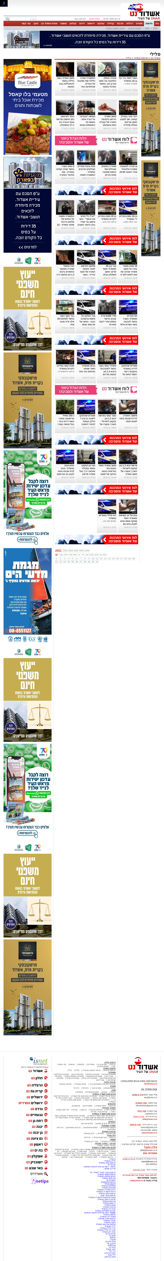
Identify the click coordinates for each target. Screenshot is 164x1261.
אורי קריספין (135, 1125)
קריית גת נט (111, 1234)
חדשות (149, 23)
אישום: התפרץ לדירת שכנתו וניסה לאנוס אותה (128, 418)
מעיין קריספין (110, 1257)
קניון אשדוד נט (76, 1157)
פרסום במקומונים (108, 1182)
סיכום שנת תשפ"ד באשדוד (104, 1114)
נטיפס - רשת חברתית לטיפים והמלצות (100, 1167)
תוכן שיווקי (111, 1133)
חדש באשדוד (89, 1133)
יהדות (92, 1151)
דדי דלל (112, 1251)
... (136, 175)
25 (73, 562)
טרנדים (87, 1137)
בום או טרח (102, 1064)
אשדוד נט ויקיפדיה (107, 1216)
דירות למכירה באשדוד (106, 1190)
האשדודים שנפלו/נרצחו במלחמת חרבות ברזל (94, 1119)
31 (97, 562)
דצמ (105, 555)
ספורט (139, 23)
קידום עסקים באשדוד (106, 1176)
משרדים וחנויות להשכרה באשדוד (102, 1197)
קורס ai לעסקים (62, 1149)
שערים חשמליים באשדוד (105, 1211)
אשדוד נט (155, 57)
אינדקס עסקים (68, 1151)
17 (121, 559)
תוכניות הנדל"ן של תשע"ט (75, 1153)
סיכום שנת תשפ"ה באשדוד (104, 1147)
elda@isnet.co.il (150, 1119)
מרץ (65, 555)
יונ (79, 555)
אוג (87, 555)
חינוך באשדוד (91, 1157)
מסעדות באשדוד (109, 1188)
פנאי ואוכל (82, 1151)
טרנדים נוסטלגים (73, 1127)
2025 (81, 551)
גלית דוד (112, 1247)
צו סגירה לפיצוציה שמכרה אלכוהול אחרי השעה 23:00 (128, 169)
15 (113, 559)
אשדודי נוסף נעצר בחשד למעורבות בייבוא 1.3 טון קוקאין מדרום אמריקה (107, 371)
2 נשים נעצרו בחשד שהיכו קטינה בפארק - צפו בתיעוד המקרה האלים (65, 172)
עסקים (100, 23)
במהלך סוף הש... (109, 521)
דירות (82, 23)
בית (157, 23)
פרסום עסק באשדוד (107, 1163)
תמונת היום (87, 1106)
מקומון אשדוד (110, 1184)
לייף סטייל (111, 1135)
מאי (74, 555)
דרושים (90, 23)
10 (93, 559)
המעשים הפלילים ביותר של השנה (86, 1155)
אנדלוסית (112, 1245)
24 (69, 562)
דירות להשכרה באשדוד (106, 1192)
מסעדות (112, 1072)
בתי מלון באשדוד (109, 1178)
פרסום (113, 1238)
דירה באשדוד (110, 1226)
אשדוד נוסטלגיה (108, 1125)
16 (117, 559)
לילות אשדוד (101, 1106)
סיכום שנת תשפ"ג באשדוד (104, 1094)
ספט (92, 555)
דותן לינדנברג (110, 1253)
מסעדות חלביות (92, 1074)
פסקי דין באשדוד (108, 1141)
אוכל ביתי (109, 1076)
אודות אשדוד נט (49, 23)
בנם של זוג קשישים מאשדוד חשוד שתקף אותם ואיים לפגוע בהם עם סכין (128, 521)
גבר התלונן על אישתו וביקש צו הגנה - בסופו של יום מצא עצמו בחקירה (87, 322)
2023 (71, 551)
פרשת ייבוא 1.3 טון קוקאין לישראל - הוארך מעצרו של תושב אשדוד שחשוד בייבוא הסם (128, 471)
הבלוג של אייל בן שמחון (106, 1123)
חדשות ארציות (134, 28)
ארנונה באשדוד (109, 1207)
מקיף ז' (113, 1239)
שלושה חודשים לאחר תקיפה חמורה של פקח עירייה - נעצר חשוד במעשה (87, 272)
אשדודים (90, 1064)
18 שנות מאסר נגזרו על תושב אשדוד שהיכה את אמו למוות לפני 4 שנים (128, 272)
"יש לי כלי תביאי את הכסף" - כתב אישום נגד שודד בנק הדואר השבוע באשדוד (86, 222)
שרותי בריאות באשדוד (106, 1199)
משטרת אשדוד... (130, 84)
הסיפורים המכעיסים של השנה (97, 1100)
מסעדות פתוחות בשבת (74, 1076)
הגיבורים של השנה (108, 1096)
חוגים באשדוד (80, 1084)
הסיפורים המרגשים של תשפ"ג (84, 1096)
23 (65, 562)
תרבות (120, 23)
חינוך (35, 23)
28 (85, 562)
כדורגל (76, 1088)
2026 (87, 551)
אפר (70, 555)
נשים (114, 1151)
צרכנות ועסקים (109, 1131)
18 (125, 559)
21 (56, 562)
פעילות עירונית (96, 1110)
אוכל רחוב (100, 1080)
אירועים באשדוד (109, 1201)
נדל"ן (147, 28)
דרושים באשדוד (109, 1203)
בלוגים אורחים (87, 1123)
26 (77, 562)
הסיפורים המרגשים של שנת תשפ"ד (98, 1118)
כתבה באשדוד (109, 1222)
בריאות (84, 1110)
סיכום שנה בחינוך (100, 1098)
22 (60, 562)
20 (134, 559)
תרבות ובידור (110, 1082)
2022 (65, 551)
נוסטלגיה (79, 1092)
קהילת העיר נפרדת (99, 1112)
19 (129, 559)
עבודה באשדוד (109, 1220)
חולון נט (112, 1236)
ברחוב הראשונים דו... (65, 371)
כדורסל (85, 1088)
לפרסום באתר (80, 19)
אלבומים (112, 1104)
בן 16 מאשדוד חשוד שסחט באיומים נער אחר (87, 368)
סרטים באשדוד (106, 1157)
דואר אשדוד (111, 1249)
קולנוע (73, 23)
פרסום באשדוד (109, 1215)
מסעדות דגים (77, 1074)
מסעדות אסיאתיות (94, 1076)
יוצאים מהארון (103, 1066)
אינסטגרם (76, 1106)
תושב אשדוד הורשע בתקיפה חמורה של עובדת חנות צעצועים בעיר (107, 122)
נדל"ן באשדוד (110, 1161)
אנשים (72, 1064)
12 (101, 559)
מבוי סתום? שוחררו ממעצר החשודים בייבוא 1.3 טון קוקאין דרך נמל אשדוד (65, 272)
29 (89, 562)
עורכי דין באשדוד (91, 1141)
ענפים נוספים (110, 1088)
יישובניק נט (111, 1180)
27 (81, 562)
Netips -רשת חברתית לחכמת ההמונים (100, 1213)
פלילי (155, 28)
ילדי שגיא (112, 1255)
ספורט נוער (96, 1088)
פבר (61, 555)
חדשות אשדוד (141, 57)
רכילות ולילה (110, 1062)
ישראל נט (112, 1165)
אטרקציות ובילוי (100, 1137)
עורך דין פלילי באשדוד (106, 1230)
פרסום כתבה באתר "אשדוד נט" (103, 1172)
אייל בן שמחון (110, 1168)
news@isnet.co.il (149, 1133)
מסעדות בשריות (109, 1074)
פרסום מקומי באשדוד (107, 1174)
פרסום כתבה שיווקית (107, 1218)
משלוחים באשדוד (108, 1186)
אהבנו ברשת (103, 1151)
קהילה (110, 23)
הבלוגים (112, 1121)
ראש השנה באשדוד (98, 1153)
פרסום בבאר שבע (108, 1195)
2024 (76, 551)
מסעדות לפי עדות (89, 1078)
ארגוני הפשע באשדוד (115, 28)
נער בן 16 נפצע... (129, 222)
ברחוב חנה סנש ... (108, 222)
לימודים (100, 1133)
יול (83, 555)
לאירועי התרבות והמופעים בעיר (102, 1084)
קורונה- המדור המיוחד (106, 1145)
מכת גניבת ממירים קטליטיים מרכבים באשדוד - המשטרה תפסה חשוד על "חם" (86, 172)
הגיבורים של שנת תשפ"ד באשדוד (101, 1116)
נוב (100, 555)
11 (97, 559)
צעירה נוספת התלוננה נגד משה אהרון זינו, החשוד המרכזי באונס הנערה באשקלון (107, 84)
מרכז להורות (110, 1241)
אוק (96, 555)
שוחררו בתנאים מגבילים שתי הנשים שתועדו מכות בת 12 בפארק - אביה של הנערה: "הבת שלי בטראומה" (107, 175)
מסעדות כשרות (72, 1078)
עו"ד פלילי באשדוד (107, 1228)
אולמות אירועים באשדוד (106, 1224)
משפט (63, 23)
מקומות (81, 1064)
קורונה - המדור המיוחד (105, 1143)
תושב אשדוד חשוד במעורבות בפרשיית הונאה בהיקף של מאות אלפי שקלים (107, 471)
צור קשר (25, 23)
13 (105, 559)
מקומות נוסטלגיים (108, 1127)
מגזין (113, 1090)
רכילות (129, 23)
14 (109, 559)
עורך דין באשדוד (109, 1232)
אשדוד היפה (110, 1110)
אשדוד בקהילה (109, 1108)
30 (93, 562)
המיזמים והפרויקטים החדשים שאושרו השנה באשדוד (94, 1149)
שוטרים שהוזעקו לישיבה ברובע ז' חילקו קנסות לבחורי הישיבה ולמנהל (87, 421)
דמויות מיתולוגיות (91, 1127)
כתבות (113, 1092)
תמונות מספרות (92, 1092)
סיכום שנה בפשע (82, 1098)
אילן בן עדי (111, 1243)
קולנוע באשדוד (65, 1084)
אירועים (112, 1106)
